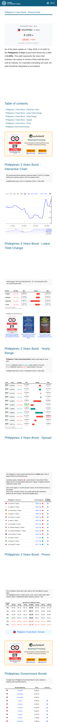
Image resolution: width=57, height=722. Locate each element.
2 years (20, 704)
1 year (20, 701)
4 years (20, 711)
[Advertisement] (28, 19)
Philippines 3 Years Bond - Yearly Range (21, 116)
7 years (20, 718)
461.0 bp (38, 507)
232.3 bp (38, 527)
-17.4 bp (39, 537)
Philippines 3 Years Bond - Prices (18, 123)
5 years (20, 714)
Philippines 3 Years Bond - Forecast (30, 632)
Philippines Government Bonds (17, 127)
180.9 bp (38, 531)
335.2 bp (38, 520)
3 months (20, 694)
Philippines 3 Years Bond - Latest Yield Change (24, 113)
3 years (20, 707)
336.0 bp (38, 517)
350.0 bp (38, 514)
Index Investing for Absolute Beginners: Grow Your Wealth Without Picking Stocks (28, 336)
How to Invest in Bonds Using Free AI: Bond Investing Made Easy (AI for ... (45, 336)
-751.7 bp (38, 544)
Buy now (30, 151)
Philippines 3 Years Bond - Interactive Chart (22, 110)
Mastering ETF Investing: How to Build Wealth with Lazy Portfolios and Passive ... (12, 336)
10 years (20, 721)
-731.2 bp (38, 541)
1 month (20, 690)
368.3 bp (38, 510)
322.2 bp (38, 524)
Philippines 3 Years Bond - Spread (19, 120)
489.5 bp (38, 503)
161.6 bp (38, 534)
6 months (20, 697)
